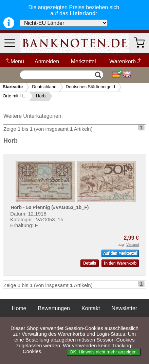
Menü (14, 61)
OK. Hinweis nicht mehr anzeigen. (104, 351)
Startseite (13, 86)
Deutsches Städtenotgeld (90, 86)
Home (19, 308)
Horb (40, 95)
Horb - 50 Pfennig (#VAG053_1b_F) (50, 207)
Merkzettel (83, 61)
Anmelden (47, 61)
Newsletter (124, 308)
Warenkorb (125, 61)
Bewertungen (54, 308)
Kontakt (90, 308)
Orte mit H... (14, 95)
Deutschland (44, 86)
